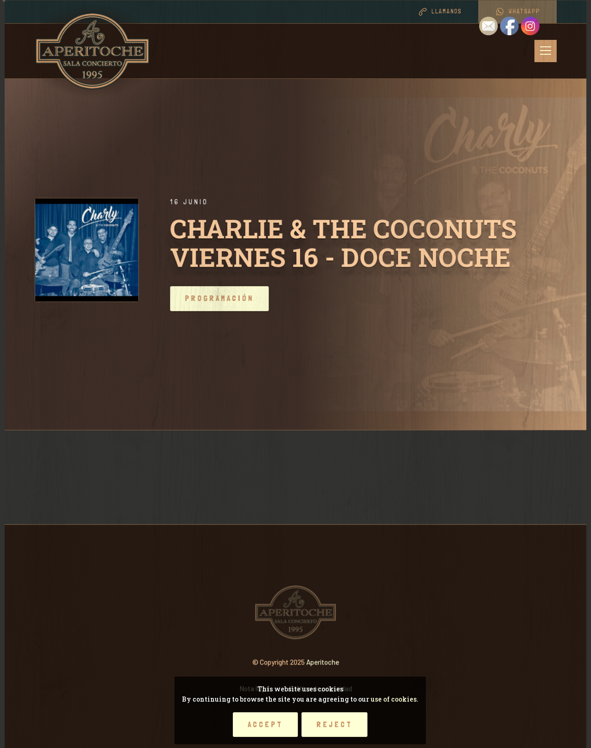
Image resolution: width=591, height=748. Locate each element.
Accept (265, 724)
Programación (241, 298)
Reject (334, 724)
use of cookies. (394, 699)
